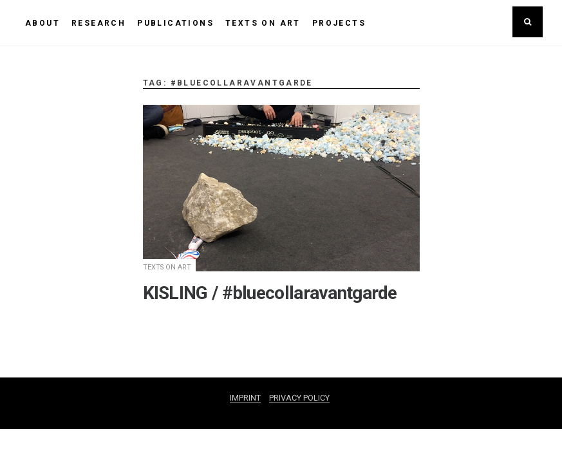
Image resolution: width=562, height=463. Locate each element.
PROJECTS (339, 23)
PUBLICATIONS (175, 23)
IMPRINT (245, 398)
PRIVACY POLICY (299, 398)
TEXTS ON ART (263, 23)
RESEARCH (98, 23)
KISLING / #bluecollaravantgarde (270, 293)
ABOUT (42, 23)
